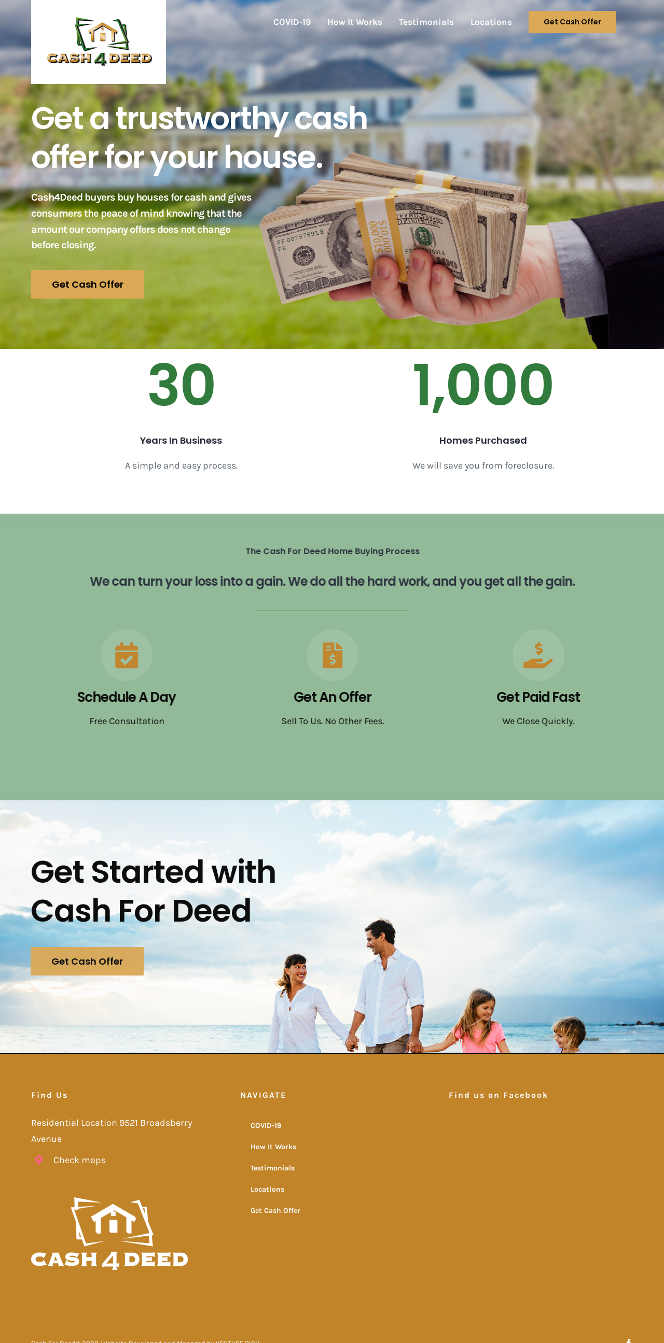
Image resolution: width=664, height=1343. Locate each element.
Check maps (79, 1159)
